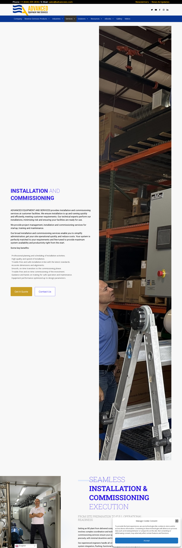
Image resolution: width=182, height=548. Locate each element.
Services (70, 19)
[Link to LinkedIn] (167, 10)
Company (18, 18)
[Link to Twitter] (152, 10)
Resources (96, 19)
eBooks (109, 19)
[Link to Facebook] (160, 10)
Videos (127, 18)
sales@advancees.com (61, 1)
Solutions (83, 19)
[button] (177, 521)
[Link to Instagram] (164, 10)
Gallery (119, 18)
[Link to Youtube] (156, 10)
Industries (57, 19)
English (20, 545)
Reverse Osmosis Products (37, 19)
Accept (147, 540)
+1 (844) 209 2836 (29, 1)
